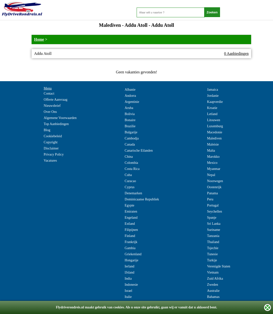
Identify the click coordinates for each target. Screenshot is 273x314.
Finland (130, 236)
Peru (210, 199)
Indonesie (131, 284)
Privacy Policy (54, 154)
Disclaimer (51, 148)
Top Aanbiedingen (56, 124)
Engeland (131, 217)
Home (39, 39)
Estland (130, 224)
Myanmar (213, 169)
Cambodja (132, 138)
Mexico (212, 163)
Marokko (213, 156)
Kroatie (212, 108)
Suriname (213, 230)
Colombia (131, 163)
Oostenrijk (214, 187)
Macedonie (214, 132)
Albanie (130, 89)
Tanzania (213, 236)
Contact (49, 93)
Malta (211, 150)
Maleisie (213, 144)
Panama (212, 193)
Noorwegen (215, 181)
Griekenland (133, 254)
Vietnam (213, 272)
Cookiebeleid (53, 136)
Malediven (214, 138)
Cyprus (129, 187)
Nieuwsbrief (52, 106)
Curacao (130, 181)
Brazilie (130, 126)
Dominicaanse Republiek (142, 199)
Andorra (130, 96)
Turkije (212, 260)
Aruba (129, 108)
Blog (47, 130)
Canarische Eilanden (139, 150)
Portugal (213, 205)
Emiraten (131, 211)
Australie (213, 291)
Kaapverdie (215, 102)
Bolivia (130, 114)
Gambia (130, 248)
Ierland (129, 266)
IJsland (129, 272)
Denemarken (133, 193)
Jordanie (213, 96)
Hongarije (131, 260)
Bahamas (213, 297)
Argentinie (132, 102)
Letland (212, 114)
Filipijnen (131, 230)
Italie (128, 297)
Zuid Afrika (215, 278)
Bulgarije (131, 132)
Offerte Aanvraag (55, 99)
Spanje (211, 217)
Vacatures (50, 160)
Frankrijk (131, 242)
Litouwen (213, 120)
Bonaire (130, 120)
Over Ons (50, 112)
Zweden (212, 284)
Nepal (211, 175)
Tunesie (212, 254)
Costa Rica (132, 169)
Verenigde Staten (218, 266)
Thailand (213, 242)
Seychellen (214, 211)
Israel (128, 291)
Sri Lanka (213, 224)
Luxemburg (215, 126)
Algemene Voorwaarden (60, 118)
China (129, 156)
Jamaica (212, 89)
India (128, 278)
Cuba (128, 175)
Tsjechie (212, 248)
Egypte (129, 205)
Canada (130, 144)
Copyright (51, 142)
